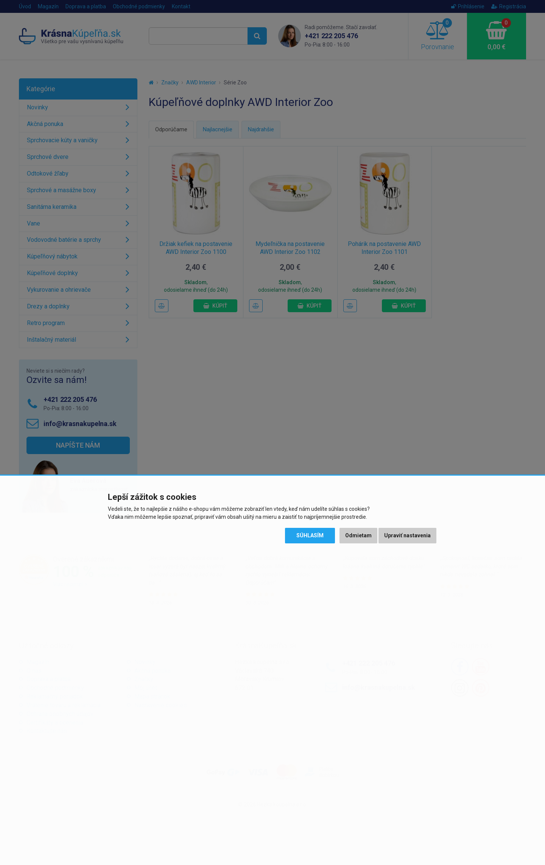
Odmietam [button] (358, 535)
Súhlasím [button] (310, 535)
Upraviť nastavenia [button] (407, 535)
